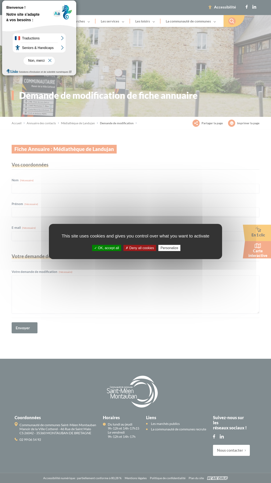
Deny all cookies (140, 248)
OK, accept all (106, 248)
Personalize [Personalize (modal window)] (169, 248)
